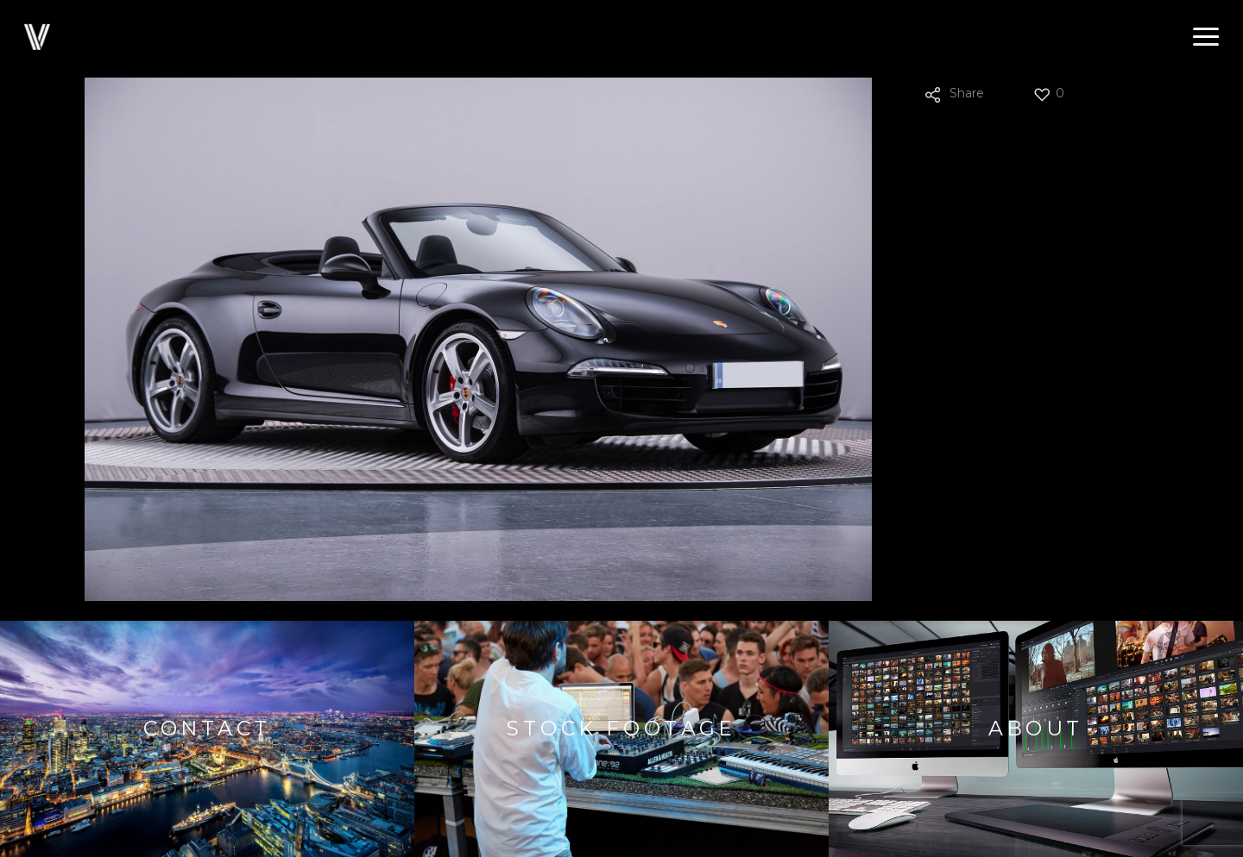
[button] (1206, 37)
